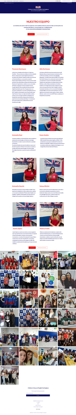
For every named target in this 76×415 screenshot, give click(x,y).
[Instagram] (57, 1)
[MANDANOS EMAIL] (42, 247)
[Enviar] (38, 395)
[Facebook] (56, 1)
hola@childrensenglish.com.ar (38, 400)
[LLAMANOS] (31, 34)
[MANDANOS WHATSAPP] (42, 34)
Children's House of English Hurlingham (38, 9)
